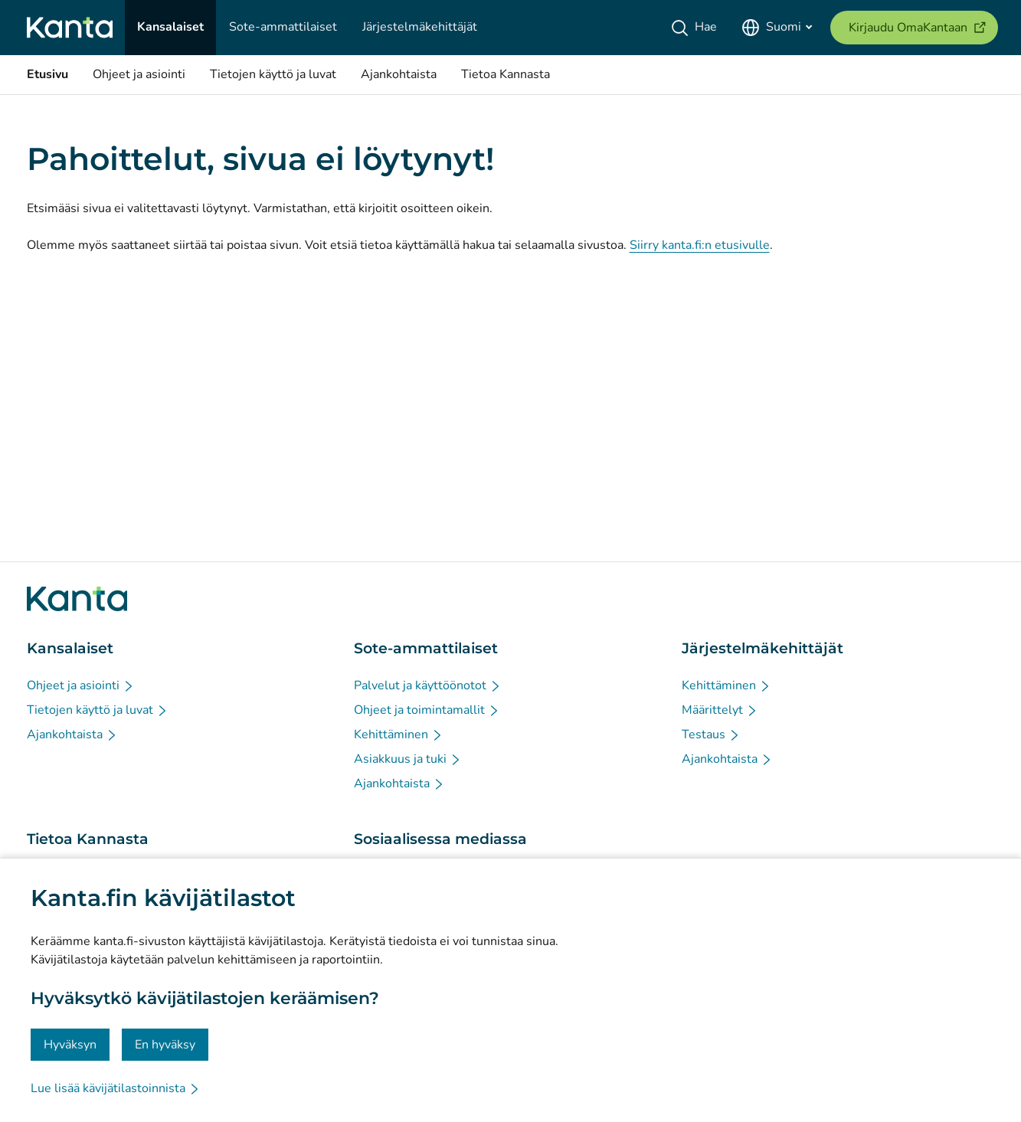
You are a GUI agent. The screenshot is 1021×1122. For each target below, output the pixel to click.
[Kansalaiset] (170, 27)
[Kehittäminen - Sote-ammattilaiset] (398, 734)
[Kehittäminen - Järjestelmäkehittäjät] (726, 685)
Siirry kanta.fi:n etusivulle (700, 245)
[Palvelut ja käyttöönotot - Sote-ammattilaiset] (428, 685)
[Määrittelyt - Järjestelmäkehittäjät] (720, 710)
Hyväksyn (70, 1044)
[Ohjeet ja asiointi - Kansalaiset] (81, 685)
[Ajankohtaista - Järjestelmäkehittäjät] (727, 759)
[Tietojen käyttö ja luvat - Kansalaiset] (98, 710)
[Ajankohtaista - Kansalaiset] (72, 734)
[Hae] (696, 27)
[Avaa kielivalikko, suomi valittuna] (776, 27)
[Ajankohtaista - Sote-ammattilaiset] (399, 783)
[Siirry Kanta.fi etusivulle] (77, 599)
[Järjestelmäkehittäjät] (419, 27)
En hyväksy (165, 1044)
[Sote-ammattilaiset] (283, 27)
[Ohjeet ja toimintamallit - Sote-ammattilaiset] (427, 710)
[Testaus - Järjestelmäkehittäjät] (711, 734)
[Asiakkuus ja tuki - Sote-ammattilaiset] (408, 759)
